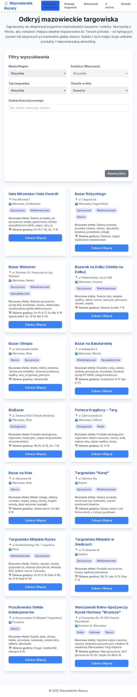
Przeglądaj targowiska (50, 5)
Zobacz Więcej (35, 238)
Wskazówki (91, 3)
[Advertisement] (68, 141)
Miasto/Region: (19, 66)
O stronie (109, 5)
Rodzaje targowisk (70, 5)
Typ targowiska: (19, 83)
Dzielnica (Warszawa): (85, 66)
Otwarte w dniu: (81, 83)
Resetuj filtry (117, 173)
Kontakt (126, 3)
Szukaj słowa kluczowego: (26, 100)
